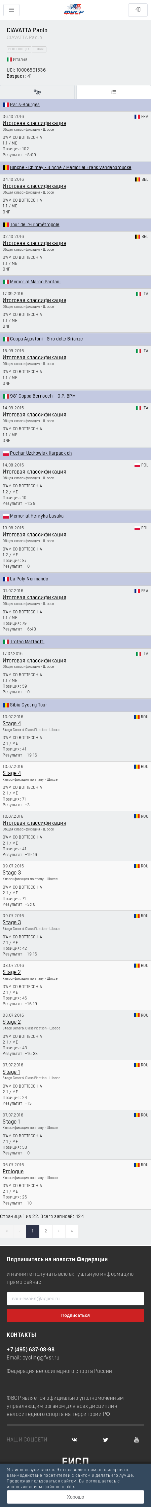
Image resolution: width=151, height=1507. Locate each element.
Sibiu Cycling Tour (28, 705)
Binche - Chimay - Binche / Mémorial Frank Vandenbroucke (70, 167)
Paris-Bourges (25, 105)
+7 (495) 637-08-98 (30, 1350)
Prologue (13, 1172)
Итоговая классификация (34, 123)
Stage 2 (12, 972)
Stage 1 (11, 1072)
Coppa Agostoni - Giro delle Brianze (46, 339)
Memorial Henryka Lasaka (37, 516)
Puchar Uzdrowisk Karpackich (41, 453)
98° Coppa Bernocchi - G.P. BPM (43, 396)
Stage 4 (12, 724)
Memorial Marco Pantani (35, 282)
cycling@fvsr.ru (41, 1358)
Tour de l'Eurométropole (35, 225)
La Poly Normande (29, 579)
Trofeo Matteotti (27, 642)
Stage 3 (12, 873)
